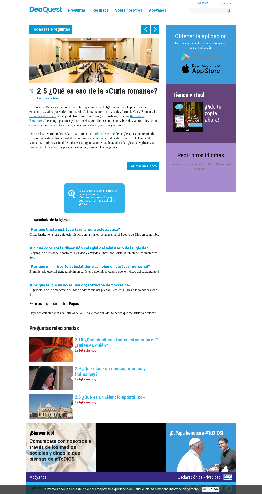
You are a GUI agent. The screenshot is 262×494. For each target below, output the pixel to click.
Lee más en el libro (143, 166)
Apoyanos (157, 10)
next (155, 29)
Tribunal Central (104, 133)
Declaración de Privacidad (199, 477)
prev (145, 29)
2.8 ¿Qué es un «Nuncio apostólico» (110, 397)
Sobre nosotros (128, 10)
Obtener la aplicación (201, 36)
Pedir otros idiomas (200, 155)
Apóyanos (38, 477)
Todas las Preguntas (51, 29)
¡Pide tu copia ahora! (213, 113)
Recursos (100, 10)
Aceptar (210, 489)
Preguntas (77, 10)
